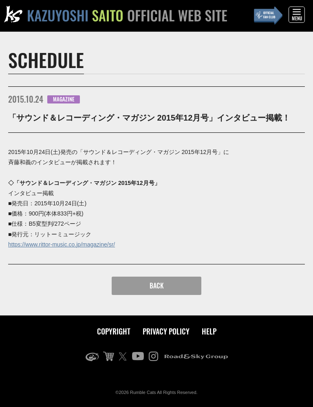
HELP (209, 331)
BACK (157, 285)
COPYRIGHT (113, 331)
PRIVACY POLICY (166, 331)
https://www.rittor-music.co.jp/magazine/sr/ (61, 244)
